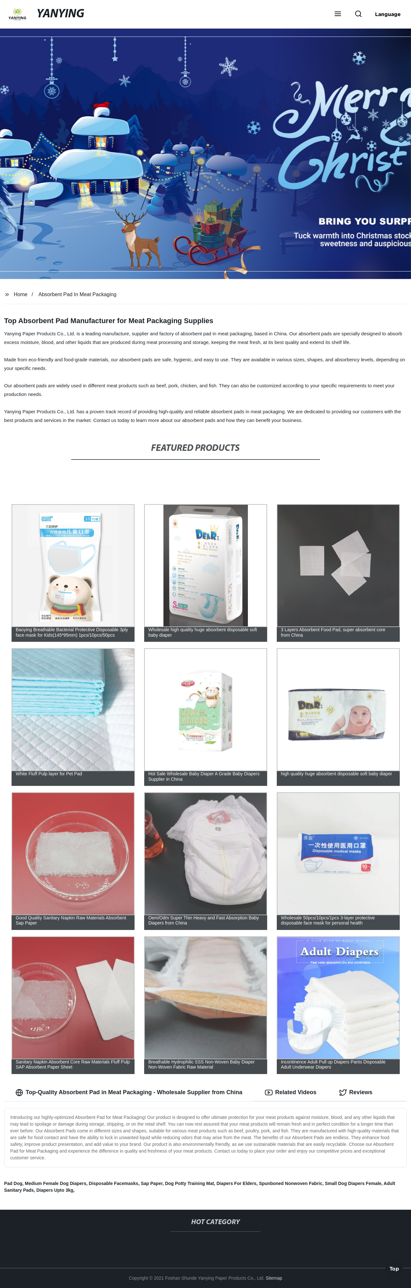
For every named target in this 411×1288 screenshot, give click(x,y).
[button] (337, 14)
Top (394, 1269)
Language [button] (388, 14)
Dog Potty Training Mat (189, 1183)
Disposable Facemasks (113, 1183)
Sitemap (274, 1278)
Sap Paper (151, 1183)
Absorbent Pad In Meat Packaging (78, 294)
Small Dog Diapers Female (353, 1183)
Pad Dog (13, 1183)
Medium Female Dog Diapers (55, 1183)
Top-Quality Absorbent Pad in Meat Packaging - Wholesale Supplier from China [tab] (128, 1092)
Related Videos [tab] (291, 1092)
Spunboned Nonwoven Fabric (290, 1183)
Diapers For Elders (236, 1183)
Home (21, 294)
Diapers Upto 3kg (54, 1190)
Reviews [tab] (355, 1092)
